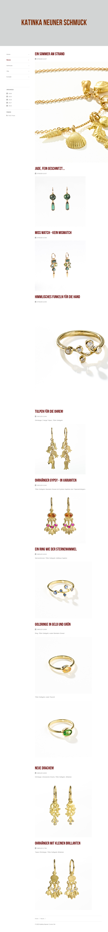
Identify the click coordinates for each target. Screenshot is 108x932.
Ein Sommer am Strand (50, 54)
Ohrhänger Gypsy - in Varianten (55, 480)
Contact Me (52, 924)
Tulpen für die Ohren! (49, 411)
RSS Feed (11, 115)
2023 (10, 96)
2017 (10, 103)
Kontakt (8, 77)
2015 (10, 106)
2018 (10, 99)
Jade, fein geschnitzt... (50, 168)
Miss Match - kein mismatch (53, 232)
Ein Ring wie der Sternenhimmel (56, 549)
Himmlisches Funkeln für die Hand (57, 297)
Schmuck (9, 65)
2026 (10, 93)
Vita (7, 71)
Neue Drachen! (44, 768)
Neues (42, 918)
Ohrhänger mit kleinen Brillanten (57, 843)
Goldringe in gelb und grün (53, 624)
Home (36, 918)
